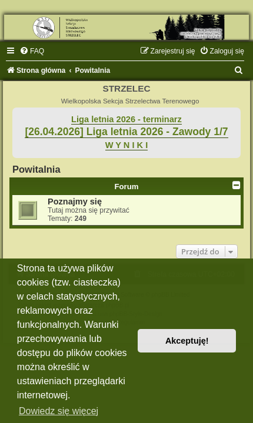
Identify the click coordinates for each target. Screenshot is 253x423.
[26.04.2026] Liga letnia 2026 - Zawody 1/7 (126, 131)
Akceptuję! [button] (187, 340)
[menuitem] (31, 51)
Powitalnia (36, 169)
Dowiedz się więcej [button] (58, 411)
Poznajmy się (75, 201)
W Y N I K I (126, 145)
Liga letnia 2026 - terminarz (126, 119)
